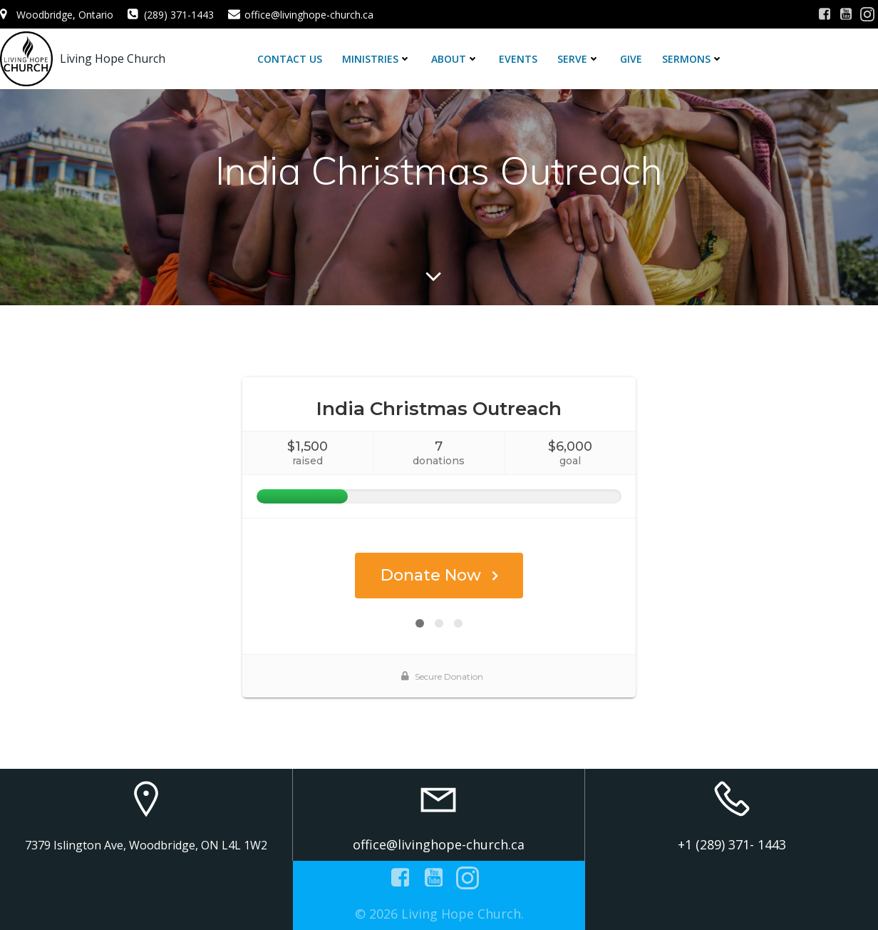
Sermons (692, 59)
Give (631, 59)
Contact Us (289, 59)
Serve (578, 59)
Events (518, 59)
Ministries (376, 59)
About (455, 59)
